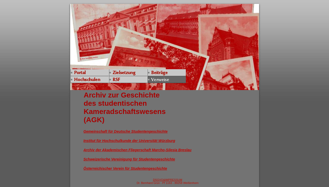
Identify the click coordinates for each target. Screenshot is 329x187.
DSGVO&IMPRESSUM (167, 179)
